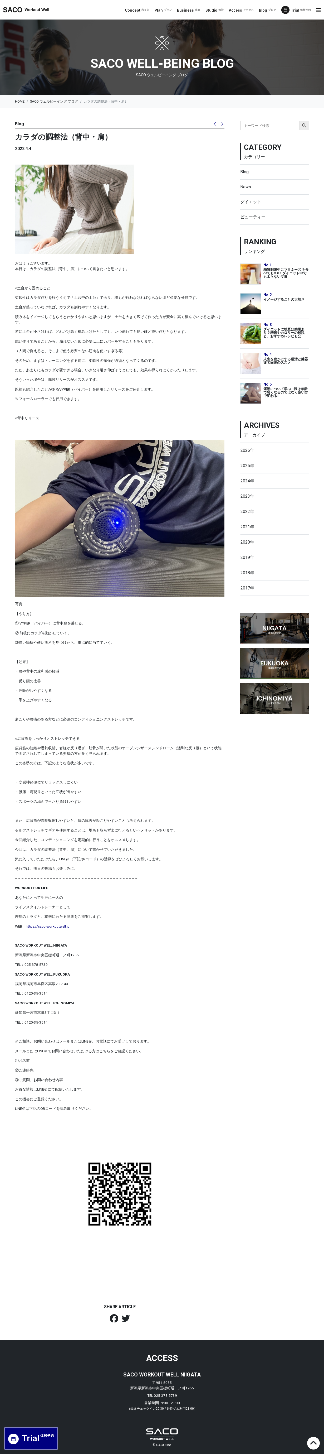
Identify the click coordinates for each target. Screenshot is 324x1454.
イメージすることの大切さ (284, 299)
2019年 (247, 557)
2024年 (247, 480)
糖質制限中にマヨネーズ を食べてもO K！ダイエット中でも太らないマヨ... (286, 273)
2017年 (247, 588)
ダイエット (250, 201)
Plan (163, 10)
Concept (137, 10)
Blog (267, 10)
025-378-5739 (165, 1395)
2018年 (247, 572)
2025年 (247, 465)
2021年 (247, 526)
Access (241, 10)
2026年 (247, 450)
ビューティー (253, 216)
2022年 (247, 511)
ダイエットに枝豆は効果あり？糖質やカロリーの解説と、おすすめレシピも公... (284, 332)
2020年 (247, 542)
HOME (19, 101)
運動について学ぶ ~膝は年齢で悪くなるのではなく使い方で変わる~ (285, 392)
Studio (214, 10)
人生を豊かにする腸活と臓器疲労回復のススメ (285, 360)
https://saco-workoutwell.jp (48, 926)
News (245, 186)
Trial (301, 10)
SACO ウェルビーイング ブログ (54, 101)
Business (188, 10)
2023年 (247, 496)
